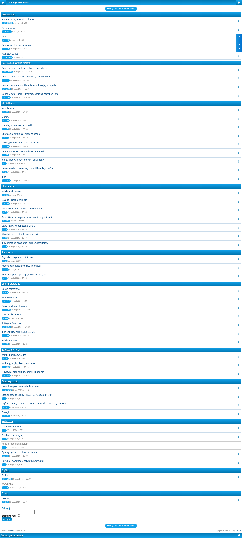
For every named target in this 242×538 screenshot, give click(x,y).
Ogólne (5, 470)
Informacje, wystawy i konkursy (18, 19)
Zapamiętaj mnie (11, 516)
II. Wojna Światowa (12, 323)
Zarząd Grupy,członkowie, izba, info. (20, 386)
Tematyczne (8, 252)
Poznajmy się (8, 28)
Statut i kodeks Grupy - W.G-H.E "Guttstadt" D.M (27, 395)
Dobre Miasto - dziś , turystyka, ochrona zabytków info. (30, 94)
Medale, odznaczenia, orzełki (17, 125)
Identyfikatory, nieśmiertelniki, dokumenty (23, 159)
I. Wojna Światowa (11, 314)
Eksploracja (8, 186)
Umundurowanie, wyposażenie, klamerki (23, 151)
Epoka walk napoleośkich (15, 306)
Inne (4, 177)
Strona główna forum (18, 2)
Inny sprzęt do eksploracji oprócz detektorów (25, 242)
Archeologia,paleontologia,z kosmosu (21, 265)
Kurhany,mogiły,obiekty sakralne (18, 363)
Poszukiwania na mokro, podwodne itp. (22, 208)
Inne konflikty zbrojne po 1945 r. (18, 332)
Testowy (6, 498)
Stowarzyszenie (10, 381)
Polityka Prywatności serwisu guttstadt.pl (23, 461)
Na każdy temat (10, 53)
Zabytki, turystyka (11, 349)
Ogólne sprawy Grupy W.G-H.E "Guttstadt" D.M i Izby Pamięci (34, 403)
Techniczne (7, 421)
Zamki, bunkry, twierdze (14, 355)
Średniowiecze (9, 297)
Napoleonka (8, 108)
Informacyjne (8, 14)
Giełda (5, 475)
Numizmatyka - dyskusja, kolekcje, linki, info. (25, 274)
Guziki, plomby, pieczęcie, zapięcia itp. (22, 142)
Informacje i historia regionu (16, 63)
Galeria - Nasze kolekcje (14, 200)
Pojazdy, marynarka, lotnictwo (17, 257)
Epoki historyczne (11, 283)
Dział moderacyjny (11, 426)
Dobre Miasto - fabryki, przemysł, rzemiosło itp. (26, 76)
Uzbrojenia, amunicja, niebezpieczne (21, 134)
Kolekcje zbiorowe (11, 191)
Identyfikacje (8, 103)
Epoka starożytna (11, 289)
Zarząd (5, 412)
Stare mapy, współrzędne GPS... (18, 225)
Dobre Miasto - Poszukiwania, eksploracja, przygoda (29, 85)
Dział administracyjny (13, 435)
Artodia (238, 531)
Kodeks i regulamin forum (15, 443)
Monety (5, 117)
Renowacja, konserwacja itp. (16, 45)
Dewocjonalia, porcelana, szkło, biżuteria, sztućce (27, 168)
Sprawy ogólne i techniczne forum (19, 452)
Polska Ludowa (9, 340)
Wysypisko (7, 484)
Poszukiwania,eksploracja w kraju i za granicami (27, 217)
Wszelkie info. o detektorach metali (20, 234)
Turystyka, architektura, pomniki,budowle (23, 372)
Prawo (5, 36)
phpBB (12, 531)
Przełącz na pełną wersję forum (121, 8)
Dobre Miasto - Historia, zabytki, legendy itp (24, 68)
